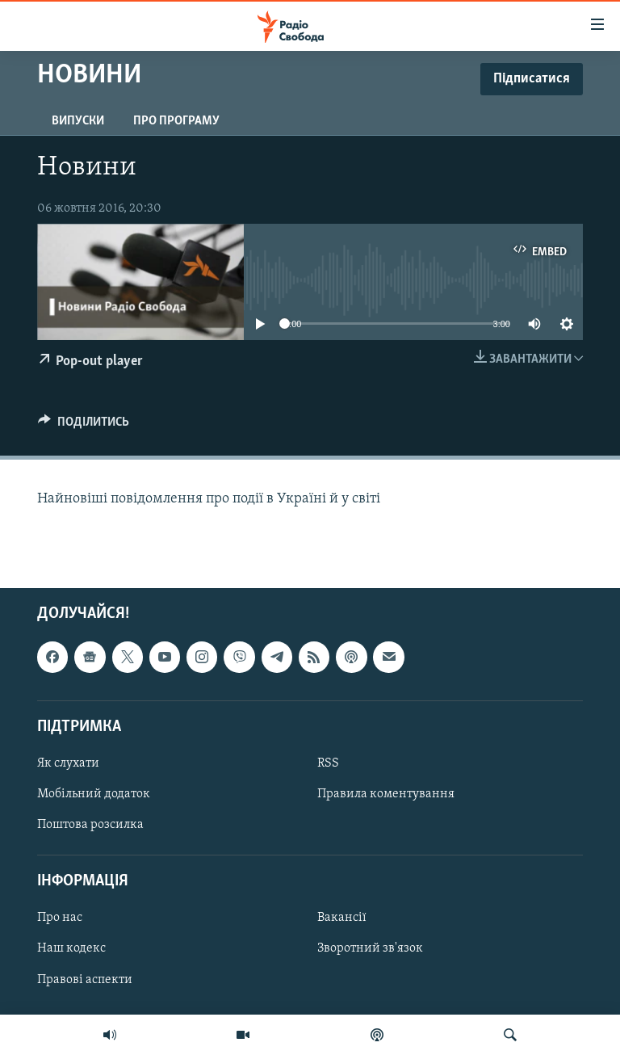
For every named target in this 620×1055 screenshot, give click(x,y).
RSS (328, 763)
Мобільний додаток (93, 794)
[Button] (83, 425)
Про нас (59, 917)
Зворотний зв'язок (370, 949)
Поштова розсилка (90, 824)
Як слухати (68, 763)
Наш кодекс (71, 949)
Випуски (78, 121)
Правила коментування (386, 794)
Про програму (176, 121)
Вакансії (342, 917)
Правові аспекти (84, 979)
